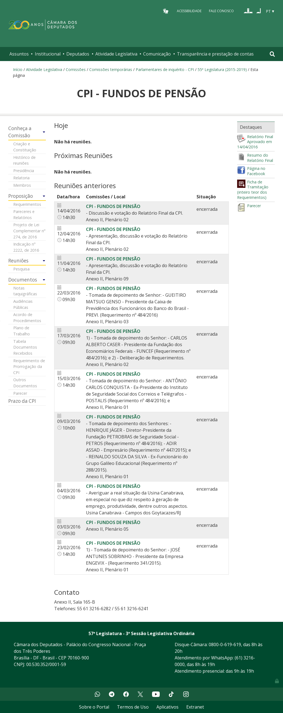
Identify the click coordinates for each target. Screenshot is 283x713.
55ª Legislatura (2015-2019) (222, 69)
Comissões (76, 69)
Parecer (20, 393)
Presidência (23, 170)
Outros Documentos (25, 382)
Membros (22, 185)
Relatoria (21, 177)
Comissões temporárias (110, 69)
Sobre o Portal (94, 707)
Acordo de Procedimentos (27, 317)
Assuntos (19, 54)
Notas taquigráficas (25, 291)
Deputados (77, 54)
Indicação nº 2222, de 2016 (26, 247)
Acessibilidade (189, 11)
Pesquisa (21, 269)
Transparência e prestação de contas (215, 54)
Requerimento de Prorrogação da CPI (29, 366)
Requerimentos (27, 204)
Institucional (48, 54)
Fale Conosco (221, 11)
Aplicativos (167, 707)
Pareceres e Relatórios (24, 214)
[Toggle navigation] (272, 54)
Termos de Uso (133, 707)
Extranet (195, 707)
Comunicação (157, 54)
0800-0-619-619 (225, 644)
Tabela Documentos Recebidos (25, 347)
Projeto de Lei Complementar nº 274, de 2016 (29, 230)
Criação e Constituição (24, 146)
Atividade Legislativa (116, 54)
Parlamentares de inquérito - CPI (165, 69)
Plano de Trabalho (21, 330)
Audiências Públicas (23, 304)
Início (17, 69)
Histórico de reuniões (24, 160)
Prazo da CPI (22, 401)
